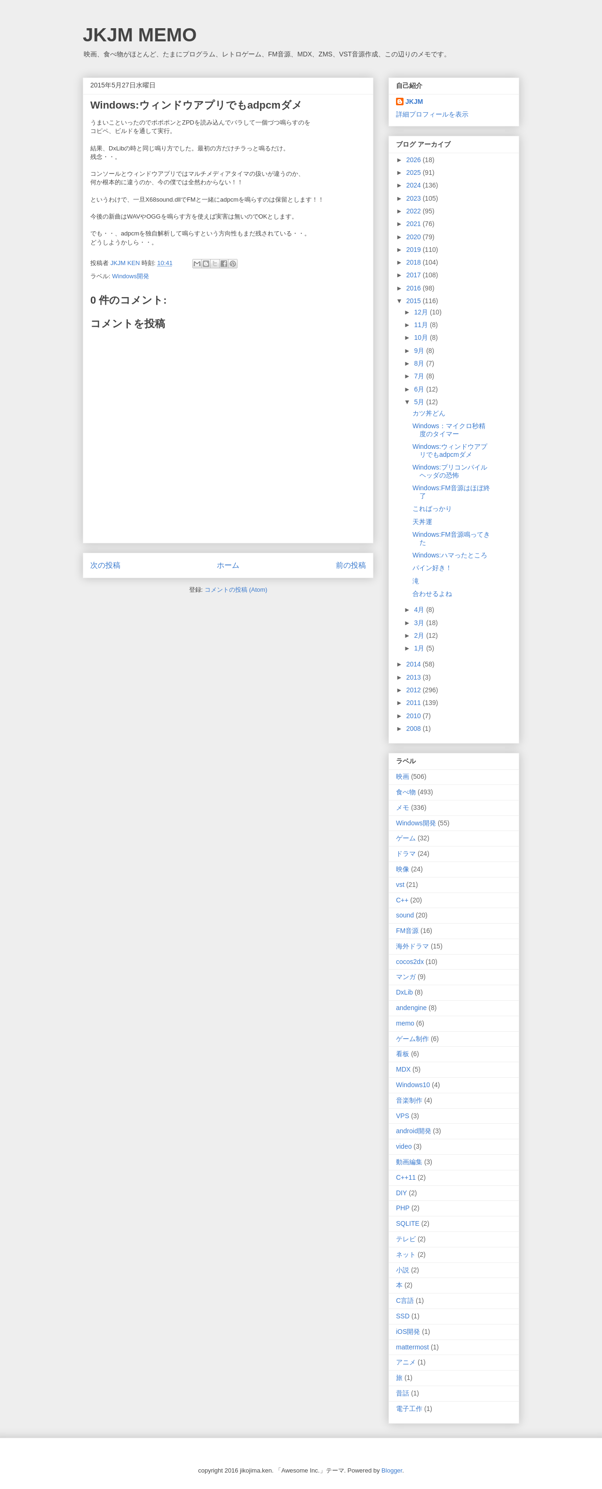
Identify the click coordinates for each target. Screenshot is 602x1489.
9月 (420, 350)
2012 (414, 690)
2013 (414, 677)
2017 (414, 275)
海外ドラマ (412, 946)
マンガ (406, 976)
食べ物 (406, 792)
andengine (411, 1007)
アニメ (406, 1362)
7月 (420, 376)
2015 (414, 301)
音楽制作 (409, 1100)
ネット (406, 1254)
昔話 (402, 1393)
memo (405, 1023)
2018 (414, 262)
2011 (414, 702)
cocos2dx (410, 961)
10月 (421, 337)
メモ (402, 807)
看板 (402, 1054)
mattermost (412, 1347)
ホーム (228, 565)
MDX (403, 1069)
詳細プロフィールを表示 (432, 114)
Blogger (391, 1470)
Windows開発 (130, 276)
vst (400, 884)
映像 (402, 869)
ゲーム (406, 838)
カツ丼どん (428, 413)
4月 (420, 609)
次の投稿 (105, 565)
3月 (420, 623)
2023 (414, 198)
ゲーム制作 (412, 1038)
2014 (414, 664)
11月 (421, 325)
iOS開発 (408, 1331)
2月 (420, 635)
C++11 (406, 1177)
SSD (403, 1316)
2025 (414, 172)
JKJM (414, 101)
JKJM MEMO (140, 34)
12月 (421, 312)
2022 (414, 211)
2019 (414, 249)
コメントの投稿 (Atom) (236, 589)
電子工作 (409, 1408)
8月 (420, 363)
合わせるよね (432, 593)
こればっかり (432, 508)
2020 (414, 237)
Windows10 (413, 1085)
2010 (414, 716)
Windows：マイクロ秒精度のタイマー (448, 430)
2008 (414, 728)
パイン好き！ (432, 568)
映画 (402, 776)
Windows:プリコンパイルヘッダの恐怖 (449, 471)
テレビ (406, 1239)
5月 (420, 402)
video (404, 1146)
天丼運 (422, 521)
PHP (403, 1208)
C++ (402, 900)
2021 (414, 223)
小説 (402, 1270)
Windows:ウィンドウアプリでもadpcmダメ (449, 450)
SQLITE (408, 1223)
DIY (401, 1193)
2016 (414, 288)
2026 (414, 160)
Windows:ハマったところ (449, 555)
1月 (420, 648)
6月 (420, 389)
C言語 (405, 1300)
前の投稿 (351, 565)
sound (405, 915)
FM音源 (407, 930)
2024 (414, 185)
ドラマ (406, 853)
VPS (402, 1116)
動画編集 (409, 1162)
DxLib (404, 992)
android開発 (413, 1131)
